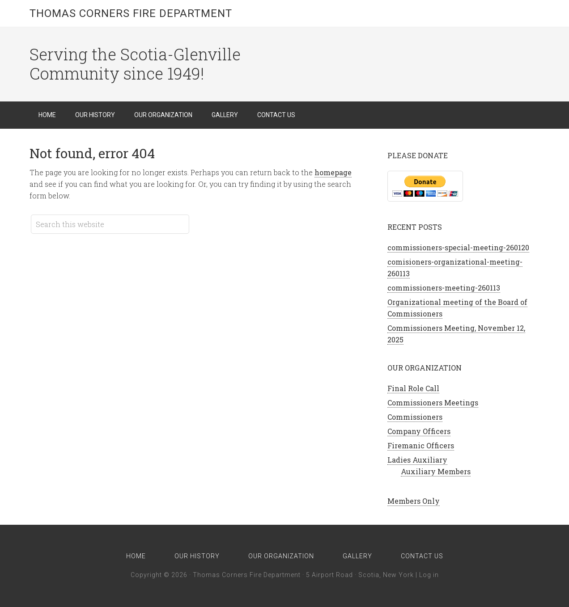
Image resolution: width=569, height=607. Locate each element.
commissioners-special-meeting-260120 (458, 247)
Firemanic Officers (420, 445)
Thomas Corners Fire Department (131, 13)
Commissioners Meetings (432, 402)
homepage (333, 172)
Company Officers (418, 431)
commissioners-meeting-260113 (443, 287)
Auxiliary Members (436, 471)
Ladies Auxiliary (417, 459)
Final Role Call (413, 388)
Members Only (413, 501)
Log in (429, 574)
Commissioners (414, 417)
